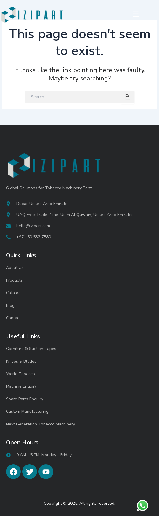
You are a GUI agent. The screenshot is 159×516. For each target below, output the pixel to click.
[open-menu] (135, 15)
